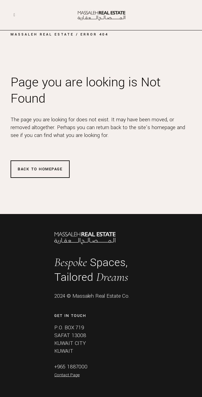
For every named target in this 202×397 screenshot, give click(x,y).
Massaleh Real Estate (42, 34)
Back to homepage (40, 169)
